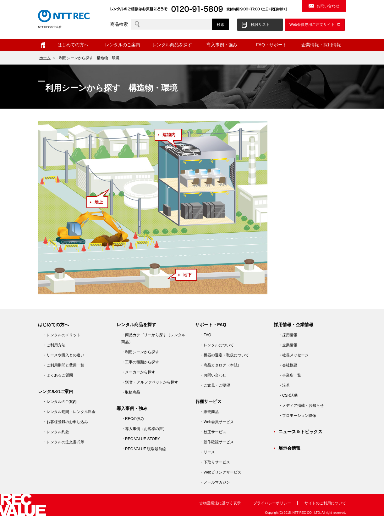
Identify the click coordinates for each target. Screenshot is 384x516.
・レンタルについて (217, 345)
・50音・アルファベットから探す (149, 382)
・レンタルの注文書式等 (63, 442)
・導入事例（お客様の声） (144, 429)
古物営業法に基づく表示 (220, 503)
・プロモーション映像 (297, 415)
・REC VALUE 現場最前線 (143, 449)
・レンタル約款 (56, 432)
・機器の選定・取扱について (224, 355)
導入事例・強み (221, 44)
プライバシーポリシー (272, 503)
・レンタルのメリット (61, 335)
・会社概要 (287, 365)
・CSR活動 (288, 395)
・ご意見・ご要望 (215, 385)
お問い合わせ (328, 6)
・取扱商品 (130, 392)
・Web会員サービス (217, 422)
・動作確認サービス (217, 442)
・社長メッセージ (293, 355)
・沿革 (284, 385)
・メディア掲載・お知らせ (301, 405)
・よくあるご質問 (58, 375)
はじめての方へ (73, 44)
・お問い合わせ (213, 375)
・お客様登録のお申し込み (65, 422)
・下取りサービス (215, 462)
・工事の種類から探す (140, 362)
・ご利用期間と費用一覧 (63, 365)
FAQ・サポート (271, 44)
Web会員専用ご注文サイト (312, 24)
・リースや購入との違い (63, 355)
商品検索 (119, 24)
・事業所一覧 (289, 375)
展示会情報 (289, 448)
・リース (207, 452)
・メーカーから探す (138, 372)
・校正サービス (213, 432)
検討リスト (260, 24)
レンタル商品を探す (172, 44)
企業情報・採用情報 (321, 44)
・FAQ (205, 335)
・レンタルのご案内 (60, 402)
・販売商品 (209, 412)
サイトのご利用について (325, 503)
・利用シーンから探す (140, 352)
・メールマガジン (215, 482)
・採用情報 (287, 335)
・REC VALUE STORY (140, 439)
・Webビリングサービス (220, 472)
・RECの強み (132, 419)
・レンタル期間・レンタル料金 (69, 412)
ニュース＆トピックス (300, 431)
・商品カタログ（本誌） (220, 365)
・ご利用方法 (54, 345)
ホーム (43, 45)
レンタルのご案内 (122, 44)
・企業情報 (287, 345)
